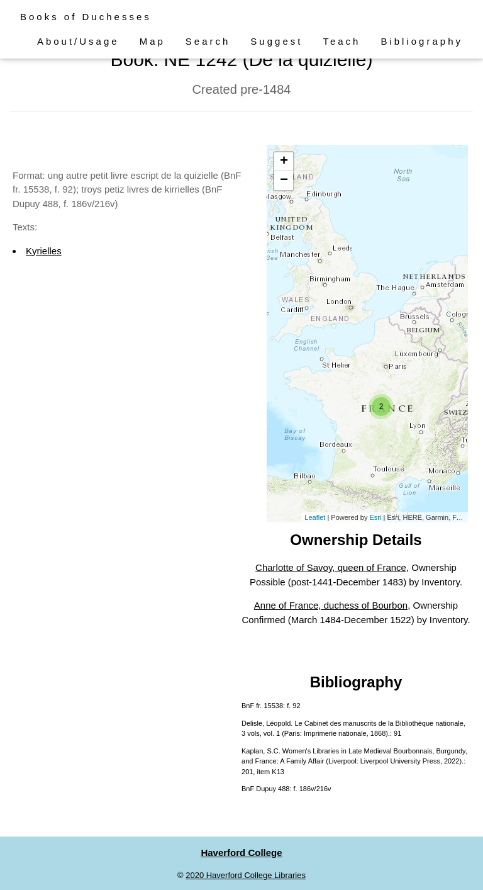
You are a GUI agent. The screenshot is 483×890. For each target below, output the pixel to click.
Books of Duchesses (86, 16)
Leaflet (314, 517)
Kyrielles (44, 250)
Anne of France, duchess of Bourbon (331, 605)
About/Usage (78, 41)
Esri (375, 517)
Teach (341, 41)
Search (208, 41)
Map (152, 41)
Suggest (276, 41)
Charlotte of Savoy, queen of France (330, 567)
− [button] (284, 180)
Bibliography (421, 41)
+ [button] (284, 161)
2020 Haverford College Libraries (246, 875)
